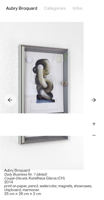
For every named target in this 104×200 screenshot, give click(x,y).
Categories (55, 8)
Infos (77, 8)
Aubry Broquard (21, 8)
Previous (10, 100)
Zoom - (93, 135)
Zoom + (93, 124)
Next (94, 100)
